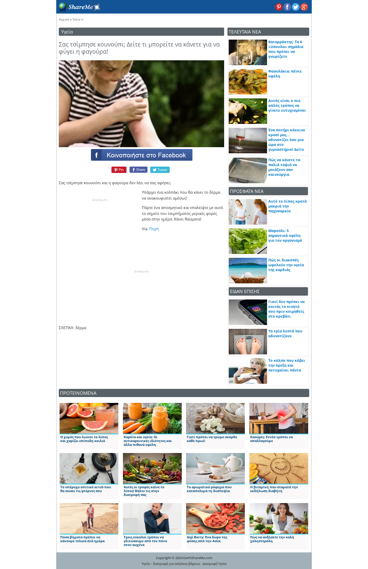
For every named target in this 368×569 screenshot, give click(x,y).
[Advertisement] (99, 234)
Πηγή (154, 228)
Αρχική (64, 19)
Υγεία (76, 19)
